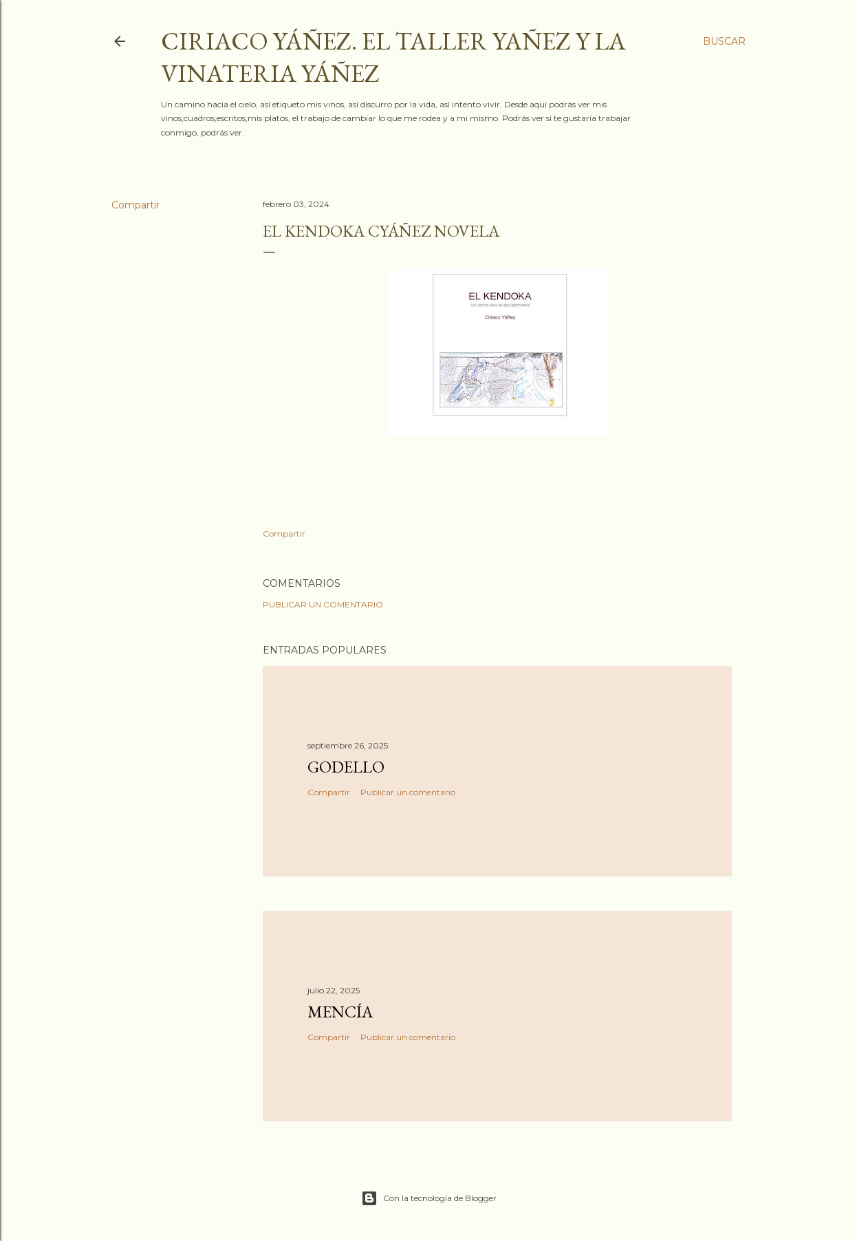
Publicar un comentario (323, 604)
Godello (345, 766)
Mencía (340, 1011)
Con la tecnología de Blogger (429, 1198)
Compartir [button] (135, 205)
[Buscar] (724, 41)
